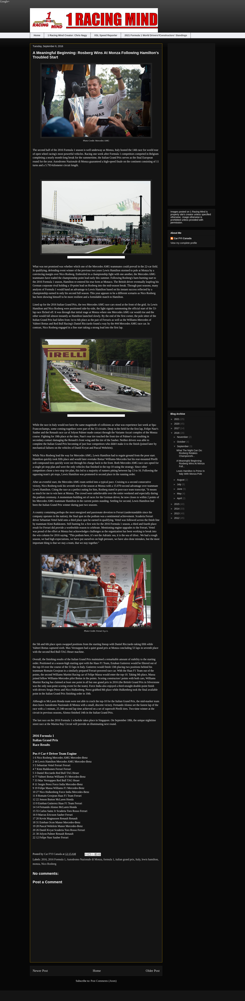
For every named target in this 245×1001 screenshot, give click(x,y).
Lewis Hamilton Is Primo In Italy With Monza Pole (190, 472)
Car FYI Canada (53, 854)
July (179, 484)
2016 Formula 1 (57, 859)
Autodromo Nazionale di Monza (84, 859)
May (179, 493)
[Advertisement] (184, 96)
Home (37, 35)
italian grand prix (125, 859)
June (180, 489)
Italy (138, 859)
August (181, 479)
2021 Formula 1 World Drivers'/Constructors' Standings (156, 35)
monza (36, 863)
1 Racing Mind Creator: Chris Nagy (67, 35)
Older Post (153, 970)
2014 (177, 508)
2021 (177, 419)
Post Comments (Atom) (104, 980)
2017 (177, 428)
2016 (44, 859)
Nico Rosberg (48, 863)
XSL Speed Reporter (105, 35)
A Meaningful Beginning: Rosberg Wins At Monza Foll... (190, 463)
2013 (177, 513)
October (181, 441)
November (183, 437)
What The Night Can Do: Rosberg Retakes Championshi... (189, 453)
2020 (177, 423)
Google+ (5, 1)
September (183, 446)
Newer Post (40, 970)
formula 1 (108, 859)
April (179, 498)
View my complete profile (183, 243)
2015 (177, 504)
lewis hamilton (150, 859)
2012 (177, 518)
